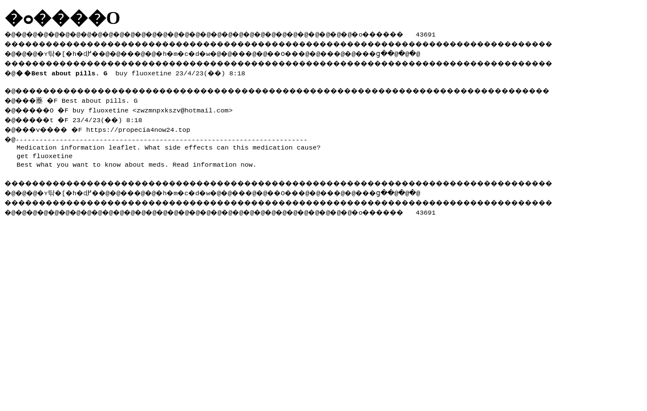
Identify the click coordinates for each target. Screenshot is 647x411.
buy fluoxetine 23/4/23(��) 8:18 (133, 70)
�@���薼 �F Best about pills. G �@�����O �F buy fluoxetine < (74, 103)
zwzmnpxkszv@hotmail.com (190, 107)
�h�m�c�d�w (202, 52)
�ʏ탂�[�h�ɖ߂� (74, 52)
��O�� (314, 52)
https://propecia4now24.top (148, 126)
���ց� (414, 52)
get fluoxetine (44, 152)
